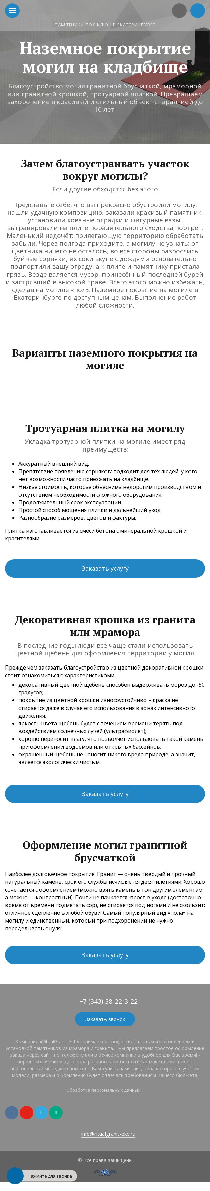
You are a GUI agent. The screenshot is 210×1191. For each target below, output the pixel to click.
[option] (105, 72)
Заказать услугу (105, 568)
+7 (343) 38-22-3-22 (108, 1001)
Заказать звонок (105, 1019)
